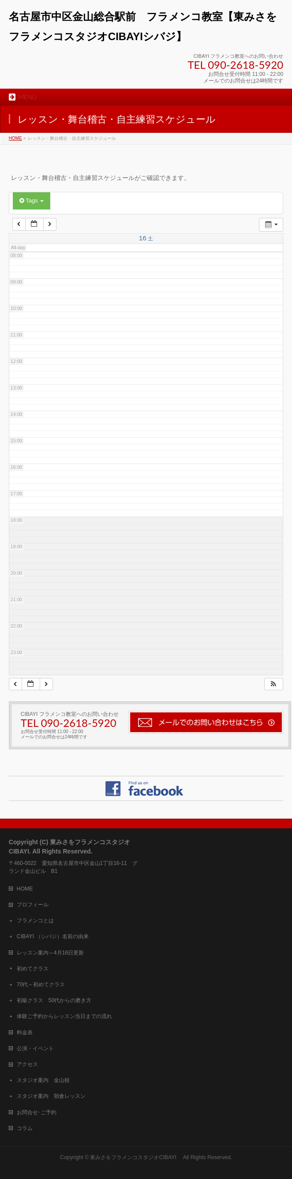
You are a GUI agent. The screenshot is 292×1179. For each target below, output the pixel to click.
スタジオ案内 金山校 (43, 1080)
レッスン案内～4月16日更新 (50, 953)
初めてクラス (33, 969)
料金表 (25, 1032)
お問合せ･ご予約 (36, 1112)
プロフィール (33, 905)
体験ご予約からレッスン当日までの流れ (64, 1016)
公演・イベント (35, 1048)
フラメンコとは (35, 920)
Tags (31, 200)
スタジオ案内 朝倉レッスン (51, 1096)
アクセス (27, 1064)
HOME (25, 889)
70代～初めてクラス (41, 984)
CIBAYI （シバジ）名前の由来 (53, 936)
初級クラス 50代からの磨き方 (54, 1000)
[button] (273, 684)
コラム (25, 1128)
